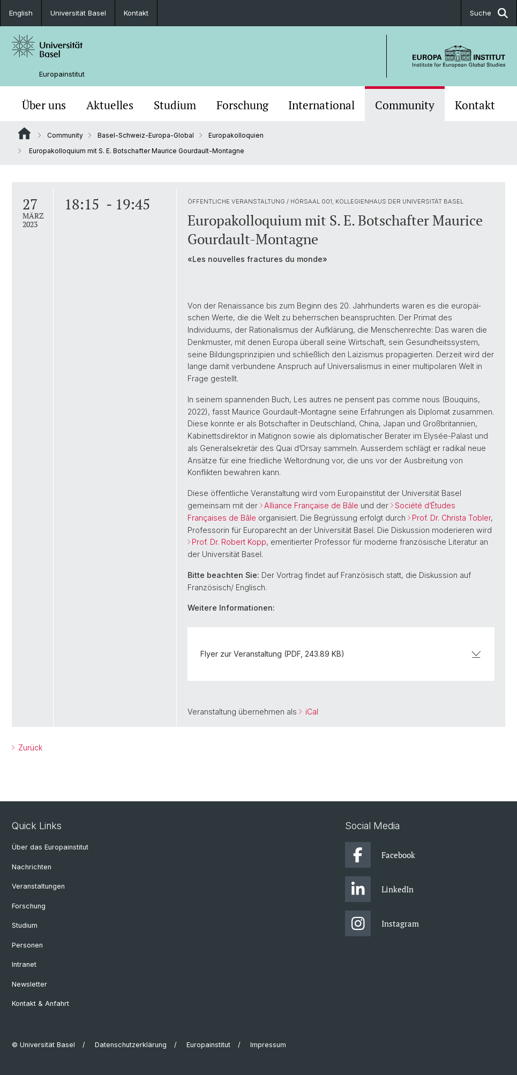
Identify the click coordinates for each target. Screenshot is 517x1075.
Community (404, 104)
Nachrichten (31, 867)
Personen (27, 945)
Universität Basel (78, 13)
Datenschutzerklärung (131, 1045)
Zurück (29, 747)
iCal (310, 711)
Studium (175, 104)
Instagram (382, 923)
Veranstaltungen (38, 886)
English (21, 13)
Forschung (242, 104)
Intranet (24, 964)
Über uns (44, 104)
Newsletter (29, 984)
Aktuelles (109, 104)
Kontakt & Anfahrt (40, 1003)
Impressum (268, 1045)
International (321, 104)
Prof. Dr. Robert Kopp (229, 541)
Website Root (24, 133)
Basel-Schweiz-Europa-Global (146, 135)
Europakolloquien (236, 135)
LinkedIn (379, 889)
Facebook (380, 855)
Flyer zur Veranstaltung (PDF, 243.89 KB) (341, 653)
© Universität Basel (43, 1045)
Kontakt (136, 13)
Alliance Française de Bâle (311, 505)
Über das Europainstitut (50, 847)
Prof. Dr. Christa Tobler (451, 517)
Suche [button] (489, 13)
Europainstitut (62, 74)
